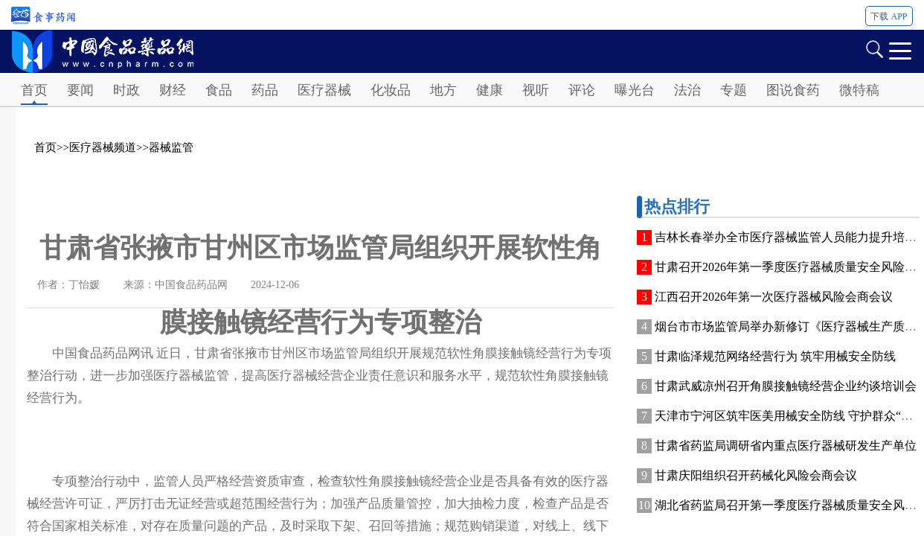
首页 (34, 90)
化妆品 (390, 90)
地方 (443, 90)
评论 (581, 90)
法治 (687, 90)
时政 (126, 90)
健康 (489, 90)
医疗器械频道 (102, 147)
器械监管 (171, 147)
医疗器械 (324, 90)
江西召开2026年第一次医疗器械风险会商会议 (774, 296)
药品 (264, 90)
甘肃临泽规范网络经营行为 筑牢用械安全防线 (775, 356)
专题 (733, 90)
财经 (172, 90)
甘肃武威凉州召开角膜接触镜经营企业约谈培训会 (786, 386)
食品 (218, 90)
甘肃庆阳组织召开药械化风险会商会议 (756, 475)
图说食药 (793, 90)
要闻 (80, 90)
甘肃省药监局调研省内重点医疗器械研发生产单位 (786, 445)
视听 (535, 90)
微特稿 (859, 90)
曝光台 (635, 90)
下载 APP (888, 16)
